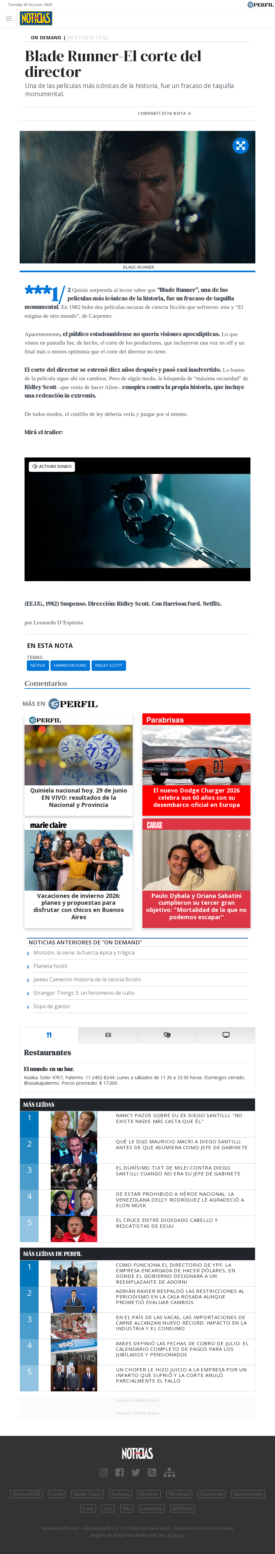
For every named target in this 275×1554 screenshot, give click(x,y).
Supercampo (248, 1494)
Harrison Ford (70, 665)
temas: (35, 657)
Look (88, 1508)
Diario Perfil (26, 1494)
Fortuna (120, 1494)
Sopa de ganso (51, 1006)
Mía (126, 1508)
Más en (60, 703)
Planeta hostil (50, 966)
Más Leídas (38, 1105)
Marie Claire (87, 1494)
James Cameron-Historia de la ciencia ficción (87, 979)
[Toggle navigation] (10, 18)
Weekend (179, 1494)
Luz (108, 1508)
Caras (56, 1494)
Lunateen (151, 1508)
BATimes (182, 1508)
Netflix (38, 665)
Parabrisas (211, 1494)
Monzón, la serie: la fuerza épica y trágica (84, 952)
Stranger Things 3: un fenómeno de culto (84, 992)
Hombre (148, 1494)
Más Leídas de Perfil (52, 1254)
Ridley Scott (108, 665)
